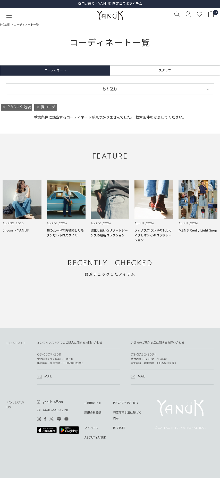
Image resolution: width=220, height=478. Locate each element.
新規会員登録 (92, 412)
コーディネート (55, 70)
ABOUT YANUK (95, 437)
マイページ (91, 428)
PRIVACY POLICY (126, 403)
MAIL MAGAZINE (56, 410)
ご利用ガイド (92, 403)
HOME (5, 25)
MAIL (48, 376)
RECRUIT (119, 428)
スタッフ (165, 70)
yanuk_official (53, 402)
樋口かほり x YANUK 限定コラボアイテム (110, 4)
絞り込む (110, 89)
